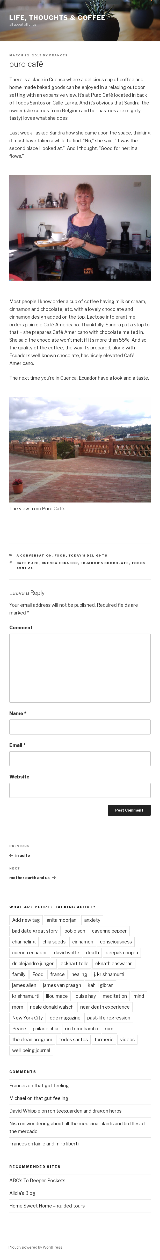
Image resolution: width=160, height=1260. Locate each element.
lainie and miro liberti (56, 1143)
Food (60, 555)
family (19, 974)
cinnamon (82, 941)
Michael (17, 1098)
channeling (24, 941)
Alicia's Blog (22, 1193)
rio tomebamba (81, 1028)
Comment (21, 627)
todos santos (73, 1039)
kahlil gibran (100, 985)
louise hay (85, 996)
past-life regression (108, 1018)
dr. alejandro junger (33, 963)
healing (79, 974)
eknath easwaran (114, 963)
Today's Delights (88, 555)
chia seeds (54, 941)
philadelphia (45, 1028)
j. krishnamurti (109, 974)
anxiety (92, 920)
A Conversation (34, 555)
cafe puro (28, 563)
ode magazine (65, 1018)
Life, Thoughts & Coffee (57, 17)
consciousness (116, 941)
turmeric (103, 1039)
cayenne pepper (109, 931)
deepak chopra (122, 952)
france (57, 974)
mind (139, 996)
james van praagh (62, 985)
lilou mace (57, 996)
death (92, 952)
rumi (109, 1028)
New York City (27, 1018)
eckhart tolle (75, 963)
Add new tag (26, 920)
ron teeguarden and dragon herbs (84, 1111)
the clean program (32, 1039)
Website (19, 776)
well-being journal (31, 1050)
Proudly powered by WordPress (35, 1247)
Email (17, 745)
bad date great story (35, 931)
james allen (24, 985)
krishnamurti (25, 996)
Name (17, 713)
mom (17, 1007)
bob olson (74, 931)
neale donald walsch (52, 1007)
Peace (19, 1028)
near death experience (105, 1007)
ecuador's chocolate (105, 563)
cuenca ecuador (60, 563)
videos (127, 1039)
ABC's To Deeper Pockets (37, 1180)
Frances (58, 55)
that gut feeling (51, 1085)
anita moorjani (62, 920)
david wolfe (66, 952)
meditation (115, 996)
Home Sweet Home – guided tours (47, 1206)
